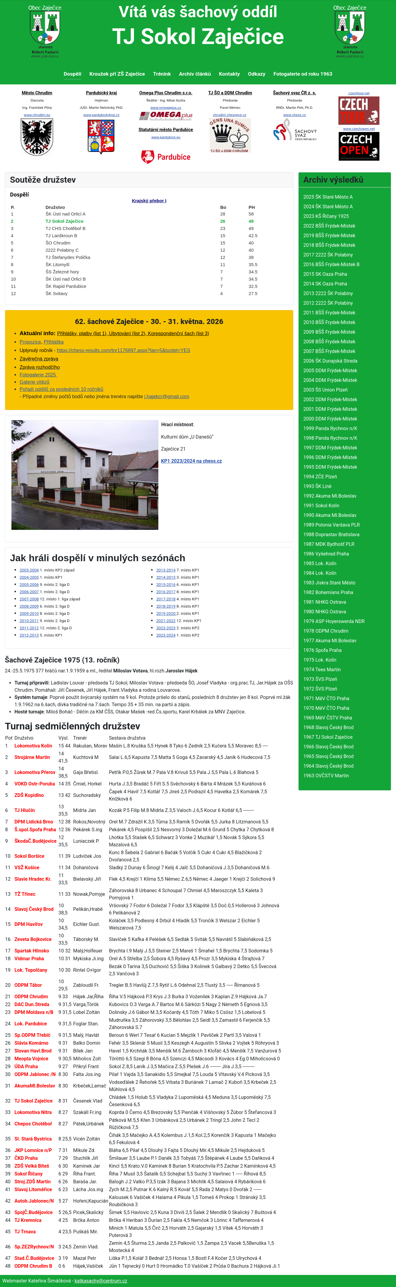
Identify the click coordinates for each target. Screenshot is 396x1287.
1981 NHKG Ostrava (324, 602)
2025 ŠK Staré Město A (328, 197)
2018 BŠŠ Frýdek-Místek (329, 245)
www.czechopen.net (359, 129)
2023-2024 (166, 635)
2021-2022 (166, 620)
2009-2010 (29, 613)
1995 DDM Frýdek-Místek (330, 467)
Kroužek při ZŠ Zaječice (117, 74)
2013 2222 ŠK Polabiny (328, 293)
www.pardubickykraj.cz (101, 115)
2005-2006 (29, 584)
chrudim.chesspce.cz (229, 115)
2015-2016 (166, 584)
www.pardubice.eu (165, 137)
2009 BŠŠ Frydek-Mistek (329, 332)
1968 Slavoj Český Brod (328, 727)
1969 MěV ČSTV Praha (327, 718)
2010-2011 (29, 620)
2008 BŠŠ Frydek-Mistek (329, 342)
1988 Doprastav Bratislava (331, 534)
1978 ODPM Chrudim (326, 631)
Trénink (162, 74)
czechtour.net (358, 93)
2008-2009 (29, 606)
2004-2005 (29, 577)
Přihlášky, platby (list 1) (81, 333)
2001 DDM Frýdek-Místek (330, 409)
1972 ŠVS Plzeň (320, 689)
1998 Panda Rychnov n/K (330, 438)
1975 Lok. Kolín (320, 660)
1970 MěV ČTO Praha (326, 708)
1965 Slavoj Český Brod (328, 756)
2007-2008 (29, 599)
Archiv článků (195, 74)
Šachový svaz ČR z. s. (294, 93)
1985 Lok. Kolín (320, 563)
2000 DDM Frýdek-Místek (330, 419)
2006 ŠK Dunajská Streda (330, 361)
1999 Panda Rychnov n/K (330, 428)
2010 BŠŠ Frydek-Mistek (329, 322)
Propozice (30, 342)
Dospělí (72, 74)
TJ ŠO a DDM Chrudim (230, 93)
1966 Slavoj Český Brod (328, 747)
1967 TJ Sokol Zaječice (328, 737)
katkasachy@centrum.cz (100, 1281)
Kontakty (229, 74)
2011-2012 (29, 628)
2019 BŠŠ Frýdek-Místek (329, 235)
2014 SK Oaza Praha (325, 284)
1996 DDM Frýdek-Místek (330, 457)
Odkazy (256, 74)
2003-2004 (29, 570)
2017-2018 (166, 599)
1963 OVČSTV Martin (326, 776)
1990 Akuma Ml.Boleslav (329, 515)
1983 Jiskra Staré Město (329, 583)
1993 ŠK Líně (317, 486)
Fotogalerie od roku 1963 (303, 74)
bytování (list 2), (127, 333)
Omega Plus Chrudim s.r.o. (165, 93)
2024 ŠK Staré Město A (328, 206)
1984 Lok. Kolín (320, 573)
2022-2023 (166, 628)
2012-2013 (29, 635)
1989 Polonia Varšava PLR (331, 525)
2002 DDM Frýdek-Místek (330, 399)
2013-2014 (166, 570)
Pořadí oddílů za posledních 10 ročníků (61, 389)
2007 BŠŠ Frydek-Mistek (329, 351)
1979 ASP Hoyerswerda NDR (334, 621)
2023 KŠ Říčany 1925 (326, 216)
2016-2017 (166, 592)
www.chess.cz (294, 115)
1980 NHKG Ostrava (324, 612)
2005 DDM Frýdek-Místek (330, 370)
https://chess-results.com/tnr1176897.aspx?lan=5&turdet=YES (123, 350)
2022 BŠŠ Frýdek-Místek (329, 226)
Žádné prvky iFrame (149, 245)
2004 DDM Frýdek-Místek (330, 380)
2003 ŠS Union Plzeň (325, 390)
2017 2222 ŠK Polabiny (328, 255)
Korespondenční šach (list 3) (178, 333)
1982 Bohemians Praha (328, 592)
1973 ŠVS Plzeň (320, 679)
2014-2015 (166, 577)
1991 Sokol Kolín (321, 505)
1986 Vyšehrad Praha (326, 554)
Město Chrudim (37, 93)
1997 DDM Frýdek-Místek (330, 448)
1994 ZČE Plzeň (320, 477)
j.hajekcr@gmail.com (166, 396)
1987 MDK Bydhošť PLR (328, 544)
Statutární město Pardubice (166, 129)
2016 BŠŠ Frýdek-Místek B (331, 264)
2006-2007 (29, 592)
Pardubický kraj (101, 93)
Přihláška (54, 342)
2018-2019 (166, 606)
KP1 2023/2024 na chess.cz (191, 461)
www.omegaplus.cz (165, 107)
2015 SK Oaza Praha (325, 274)
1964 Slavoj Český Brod (328, 766)
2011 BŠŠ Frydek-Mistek (329, 313)
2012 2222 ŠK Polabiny (328, 303)
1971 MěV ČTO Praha (326, 698)
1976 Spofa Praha (322, 650)
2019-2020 (166, 613)
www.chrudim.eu (37, 115)
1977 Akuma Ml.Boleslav (329, 641)
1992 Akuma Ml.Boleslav (329, 496)
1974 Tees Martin (322, 669)
